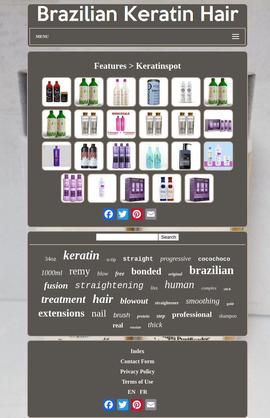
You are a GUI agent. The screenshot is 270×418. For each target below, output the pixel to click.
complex (209, 288)
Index (137, 351)
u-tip (111, 259)
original (175, 274)
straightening (109, 286)
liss (154, 288)
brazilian (211, 270)
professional (192, 314)
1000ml (51, 273)
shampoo (228, 316)
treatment (63, 299)
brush (121, 315)
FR (143, 392)
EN (131, 392)
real (117, 325)
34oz (50, 259)
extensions (61, 313)
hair (103, 298)
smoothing (203, 301)
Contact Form (137, 361)
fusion (56, 285)
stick (227, 289)
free (119, 274)
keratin (81, 255)
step (160, 316)
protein (143, 316)
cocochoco (214, 259)
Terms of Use (137, 382)
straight (138, 259)
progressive (175, 258)
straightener (167, 302)
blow (102, 274)
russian (135, 327)
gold (230, 303)
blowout (134, 300)
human (179, 284)
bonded (146, 271)
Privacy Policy (137, 371)
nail (98, 313)
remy (79, 271)
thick (155, 324)
